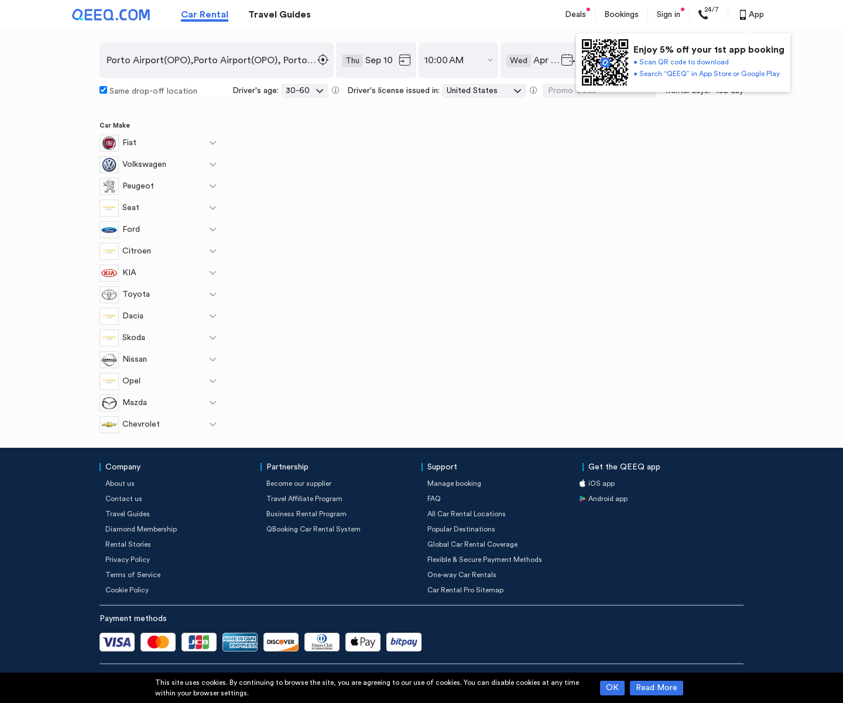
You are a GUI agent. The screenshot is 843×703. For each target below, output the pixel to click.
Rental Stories (128, 544)
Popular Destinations (461, 529)
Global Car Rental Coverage (472, 544)
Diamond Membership (141, 529)
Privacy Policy (127, 559)
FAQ (434, 498)
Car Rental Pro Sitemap (465, 590)
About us (120, 483)
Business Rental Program (306, 513)
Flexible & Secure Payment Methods (484, 559)
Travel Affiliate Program (304, 498)
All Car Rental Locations (466, 513)
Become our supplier (298, 483)
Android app (608, 498)
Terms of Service (132, 574)
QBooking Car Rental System (313, 529)
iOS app (601, 483)
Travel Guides (279, 14)
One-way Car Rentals (461, 574)
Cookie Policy (127, 590)
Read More (656, 688)
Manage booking (454, 483)
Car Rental (204, 14)
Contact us (123, 498)
